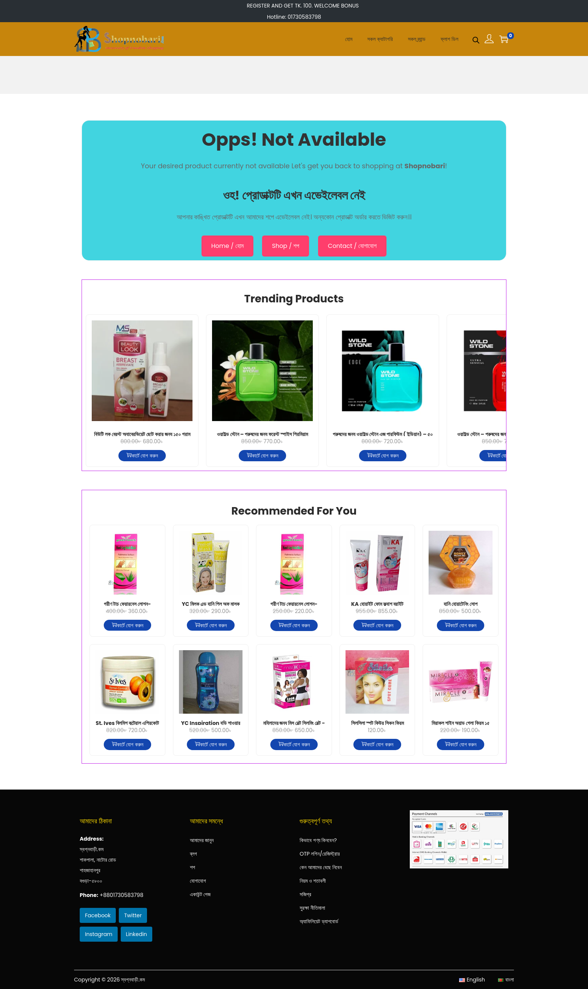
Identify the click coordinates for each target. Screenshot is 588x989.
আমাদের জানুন (202, 840)
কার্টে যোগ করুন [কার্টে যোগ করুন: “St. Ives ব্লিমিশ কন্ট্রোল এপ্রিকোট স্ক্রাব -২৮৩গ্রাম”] (127, 744)
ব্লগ (193, 854)
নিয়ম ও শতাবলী (313, 881)
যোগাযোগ (198, 881)
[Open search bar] (475, 38)
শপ (192, 867)
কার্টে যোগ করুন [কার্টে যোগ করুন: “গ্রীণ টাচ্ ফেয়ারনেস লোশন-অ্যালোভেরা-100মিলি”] (294, 625)
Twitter (133, 915)
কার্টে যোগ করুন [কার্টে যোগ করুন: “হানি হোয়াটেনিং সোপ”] (460, 625)
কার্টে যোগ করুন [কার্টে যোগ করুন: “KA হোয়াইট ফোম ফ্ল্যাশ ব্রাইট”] (377, 625)
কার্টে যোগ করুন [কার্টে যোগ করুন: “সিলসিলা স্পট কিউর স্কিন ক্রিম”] (377, 744)
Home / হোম (227, 246)
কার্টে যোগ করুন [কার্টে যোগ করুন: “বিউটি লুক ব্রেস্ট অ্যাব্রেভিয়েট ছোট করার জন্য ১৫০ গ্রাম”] (142, 455)
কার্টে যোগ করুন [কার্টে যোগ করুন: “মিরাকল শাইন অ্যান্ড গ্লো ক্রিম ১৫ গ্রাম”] (460, 744)
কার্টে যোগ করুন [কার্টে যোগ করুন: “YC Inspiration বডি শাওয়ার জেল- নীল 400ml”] (210, 744)
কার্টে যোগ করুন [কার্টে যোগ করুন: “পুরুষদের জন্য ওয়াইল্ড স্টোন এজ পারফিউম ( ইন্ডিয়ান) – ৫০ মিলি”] (383, 455)
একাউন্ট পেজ (200, 894)
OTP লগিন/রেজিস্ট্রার (320, 854)
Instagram (98, 934)
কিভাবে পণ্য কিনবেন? (318, 840)
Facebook (98, 915)
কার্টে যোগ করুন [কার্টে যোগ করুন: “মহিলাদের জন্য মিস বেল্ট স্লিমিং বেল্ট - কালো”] (294, 744)
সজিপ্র (305, 894)
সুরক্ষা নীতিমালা (312, 908)
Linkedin (136, 934)
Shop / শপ (285, 246)
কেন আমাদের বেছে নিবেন (321, 867)
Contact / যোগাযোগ (352, 246)
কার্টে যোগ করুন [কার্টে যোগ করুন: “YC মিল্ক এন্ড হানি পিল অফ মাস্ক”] (210, 625)
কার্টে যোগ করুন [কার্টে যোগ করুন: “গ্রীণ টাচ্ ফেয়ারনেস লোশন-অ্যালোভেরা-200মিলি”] (127, 625)
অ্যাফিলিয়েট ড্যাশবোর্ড (319, 921)
